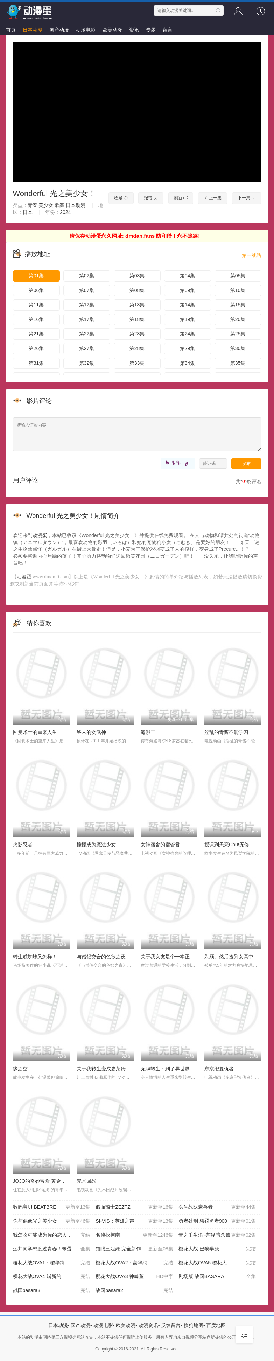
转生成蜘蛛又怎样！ (35, 956)
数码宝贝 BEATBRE (52, 1207)
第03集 (137, 275)
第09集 (187, 290)
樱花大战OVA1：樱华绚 (52, 1262)
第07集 (86, 290)
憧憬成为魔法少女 (96, 844)
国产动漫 (59, 30)
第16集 (36, 319)
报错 (150, 197)
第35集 (238, 363)
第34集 (187, 363)
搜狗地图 (193, 1325)
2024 (65, 212)
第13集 (137, 304)
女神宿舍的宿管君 (160, 844)
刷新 (181, 197)
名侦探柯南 (134, 1235)
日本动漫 (32, 30)
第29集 (187, 348)
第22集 (86, 333)
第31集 (36, 363)
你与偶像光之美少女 (52, 1221)
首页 (11, 30)
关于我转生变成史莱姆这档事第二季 (116, 1068)
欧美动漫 (112, 30)
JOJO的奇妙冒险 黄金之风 (42, 1181)
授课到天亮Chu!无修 (226, 844)
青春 (32, 205)
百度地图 (216, 1325)
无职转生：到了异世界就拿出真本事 (180, 1068)
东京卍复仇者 (219, 1068)
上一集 (213, 197)
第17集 (86, 319)
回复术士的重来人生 (35, 732)
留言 (168, 30)
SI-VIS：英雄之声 (134, 1221)
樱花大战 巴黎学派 (217, 1248)
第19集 (187, 319)
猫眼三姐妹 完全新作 (134, 1248)
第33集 (137, 363)
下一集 (246, 197)
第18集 (137, 319)
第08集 (137, 290)
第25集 (238, 333)
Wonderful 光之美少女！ (54, 193)
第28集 (137, 348)
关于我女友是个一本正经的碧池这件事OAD (187, 956)
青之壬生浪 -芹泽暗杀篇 (217, 1235)
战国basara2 (134, 1290)
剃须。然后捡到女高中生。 (233, 956)
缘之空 (20, 1068)
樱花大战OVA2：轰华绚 (134, 1262)
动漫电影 (86, 30)
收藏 (121, 197)
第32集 (86, 363)
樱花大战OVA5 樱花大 (217, 1262)
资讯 (134, 30)
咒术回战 (86, 1181)
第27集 (86, 348)
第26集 (36, 348)
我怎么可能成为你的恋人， (52, 1235)
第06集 (36, 290)
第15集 (238, 304)
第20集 (238, 319)
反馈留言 (171, 1325)
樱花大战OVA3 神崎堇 (134, 1276)
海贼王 (148, 732)
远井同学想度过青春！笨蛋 (52, 1248)
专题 (151, 30)
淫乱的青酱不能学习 (226, 732)
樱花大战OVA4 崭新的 (52, 1276)
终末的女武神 (91, 732)
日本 (28, 212)
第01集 (36, 275)
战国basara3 (52, 1290)
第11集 (36, 304)
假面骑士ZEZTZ (134, 1207)
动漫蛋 (40, 535)
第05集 (238, 275)
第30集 (238, 348)
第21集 (36, 333)
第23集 (137, 333)
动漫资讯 (148, 1325)
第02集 (86, 275)
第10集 (238, 290)
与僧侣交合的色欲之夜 (101, 956)
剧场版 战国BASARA (217, 1276)
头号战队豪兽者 (217, 1207)
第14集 (187, 304)
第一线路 (251, 255)
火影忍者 (23, 844)
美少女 (45, 205)
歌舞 (59, 205)
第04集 (187, 275)
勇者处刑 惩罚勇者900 (217, 1221)
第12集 (86, 304)
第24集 (187, 333)
